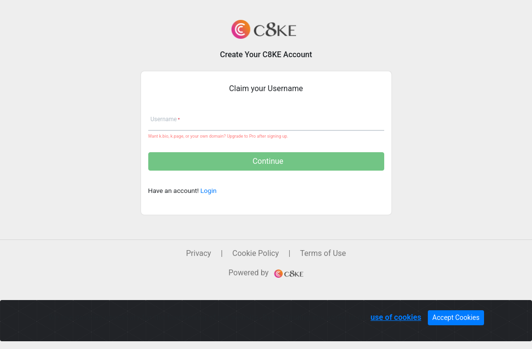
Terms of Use (323, 253)
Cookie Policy (256, 253)
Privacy (198, 253)
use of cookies (396, 317)
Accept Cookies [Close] (455, 317)
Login (209, 190)
